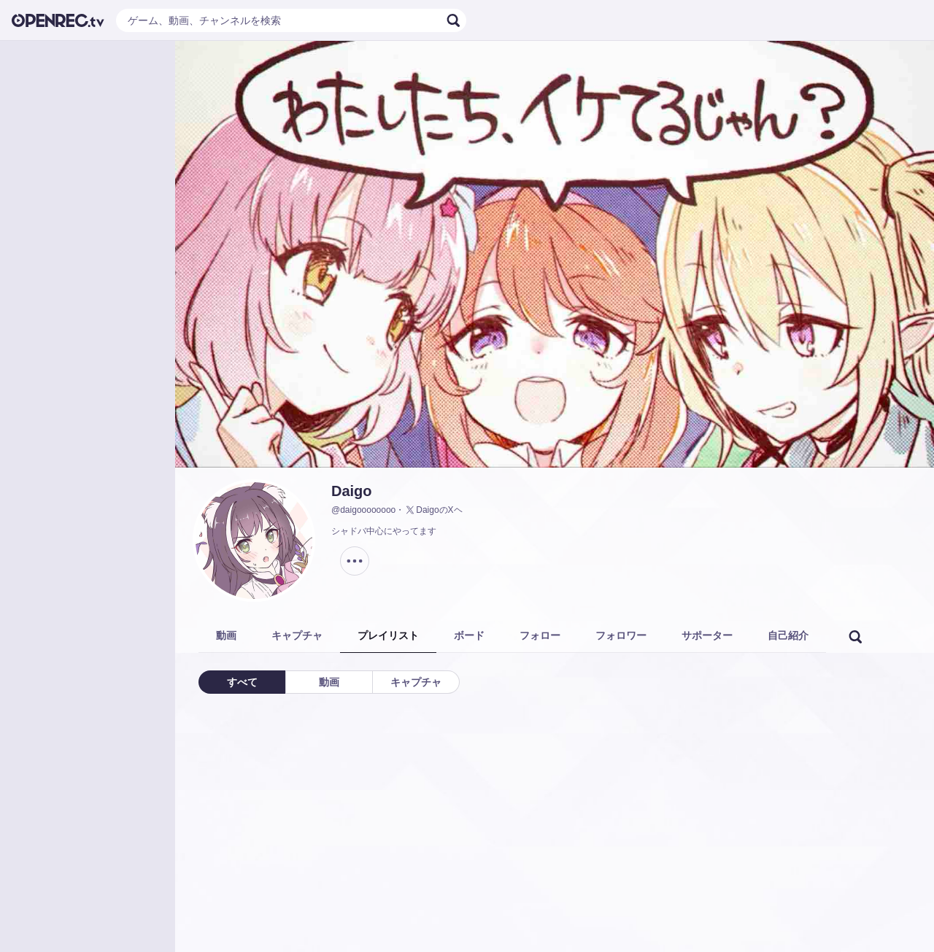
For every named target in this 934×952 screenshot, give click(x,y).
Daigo (351, 491)
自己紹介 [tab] (788, 635)
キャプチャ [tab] (297, 635)
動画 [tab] (226, 635)
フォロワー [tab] (621, 635)
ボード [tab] (469, 635)
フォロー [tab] (540, 635)
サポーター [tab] (707, 635)
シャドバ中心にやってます (383, 531)
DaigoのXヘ (433, 510)
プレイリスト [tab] (388, 635)
